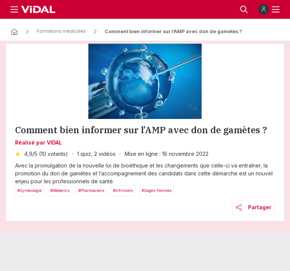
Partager (253, 207)
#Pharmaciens (91, 190)
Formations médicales (61, 31)
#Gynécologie (29, 190)
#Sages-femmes (156, 190)
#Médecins (59, 190)
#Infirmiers (123, 190)
